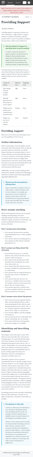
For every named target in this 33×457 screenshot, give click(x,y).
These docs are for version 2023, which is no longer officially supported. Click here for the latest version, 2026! (16, 10)
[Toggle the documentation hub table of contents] (12, 17)
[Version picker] (28, 16)
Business (10, 2)
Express (18, 2)
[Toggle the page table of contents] (16, 28)
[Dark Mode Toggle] (29, 2)
